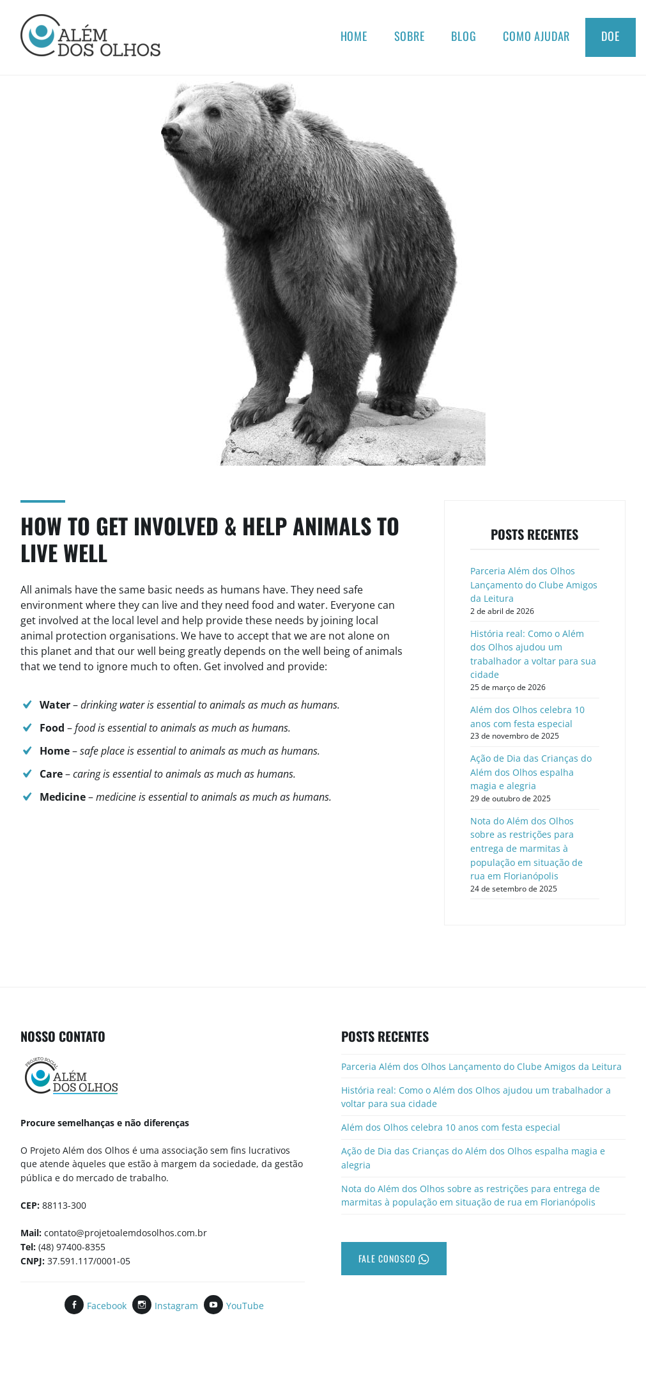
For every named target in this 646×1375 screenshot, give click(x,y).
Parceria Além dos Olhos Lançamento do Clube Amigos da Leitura (533, 584)
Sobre (409, 36)
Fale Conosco (393, 1258)
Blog (463, 36)
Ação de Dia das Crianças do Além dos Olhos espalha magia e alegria (531, 772)
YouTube (245, 1306)
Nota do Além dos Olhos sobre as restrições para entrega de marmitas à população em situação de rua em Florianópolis (526, 848)
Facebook (107, 1306)
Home (354, 36)
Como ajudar (536, 36)
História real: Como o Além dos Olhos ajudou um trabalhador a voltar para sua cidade (533, 654)
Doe (610, 36)
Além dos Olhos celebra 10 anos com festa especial (527, 716)
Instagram (176, 1306)
